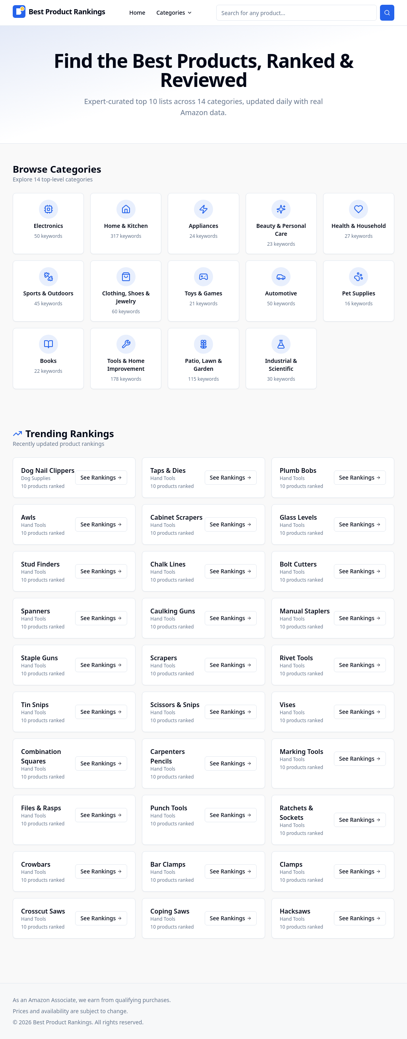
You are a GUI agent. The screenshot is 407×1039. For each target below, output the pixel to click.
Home (137, 12)
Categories (174, 12)
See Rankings (101, 477)
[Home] (59, 12)
